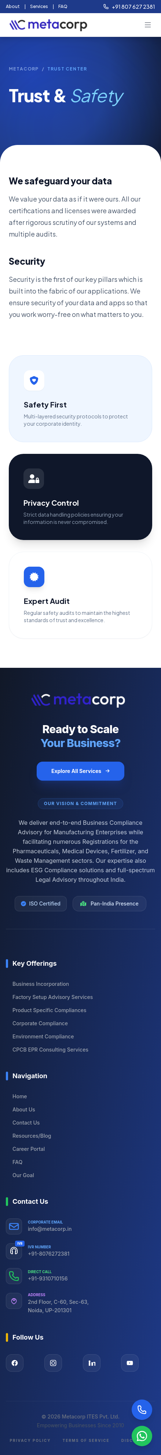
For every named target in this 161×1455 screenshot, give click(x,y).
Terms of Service (85, 1440)
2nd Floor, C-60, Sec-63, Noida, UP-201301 (58, 1306)
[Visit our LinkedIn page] (91, 1363)
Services (39, 6)
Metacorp (24, 69)
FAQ (62, 6)
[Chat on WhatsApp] (142, 1436)
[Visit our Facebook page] (14, 1363)
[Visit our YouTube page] (130, 1363)
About (13, 6)
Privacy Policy (30, 1440)
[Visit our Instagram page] (53, 1363)
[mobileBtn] (147, 25)
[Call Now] (142, 1410)
